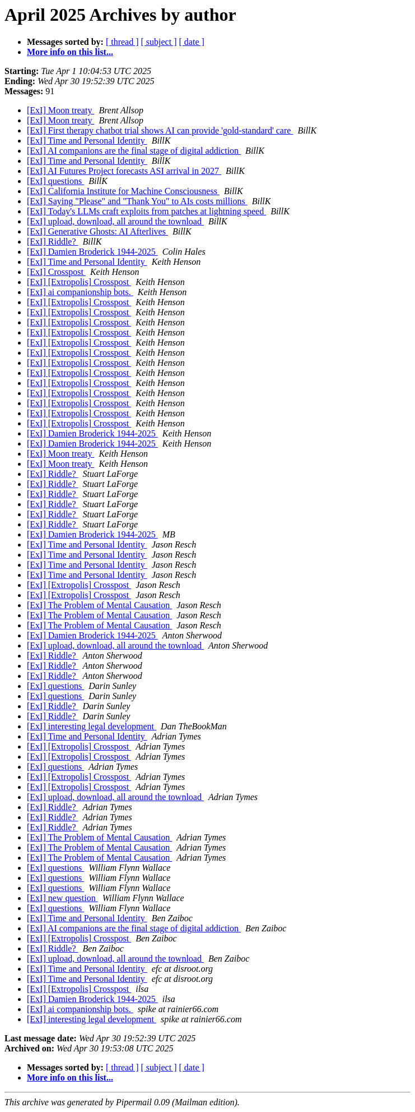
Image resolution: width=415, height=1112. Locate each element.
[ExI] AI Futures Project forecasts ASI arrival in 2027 (124, 171)
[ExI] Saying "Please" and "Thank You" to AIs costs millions (137, 201)
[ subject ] (159, 42)
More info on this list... (70, 52)
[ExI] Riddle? (52, 241)
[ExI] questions (55, 181)
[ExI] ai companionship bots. (80, 292)
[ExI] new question (62, 898)
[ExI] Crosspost (56, 272)
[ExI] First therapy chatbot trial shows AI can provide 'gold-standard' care (160, 130)
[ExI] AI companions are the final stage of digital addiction (134, 150)
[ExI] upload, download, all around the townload (115, 221)
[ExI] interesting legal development (91, 726)
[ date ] (191, 42)
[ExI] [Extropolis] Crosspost (79, 282)
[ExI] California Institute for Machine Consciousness (123, 191)
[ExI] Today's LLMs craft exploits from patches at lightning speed (146, 211)
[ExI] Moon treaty (60, 110)
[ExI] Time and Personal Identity (87, 140)
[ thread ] (122, 42)
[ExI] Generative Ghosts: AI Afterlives (97, 231)
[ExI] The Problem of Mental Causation (99, 605)
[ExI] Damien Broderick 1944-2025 (92, 251)
